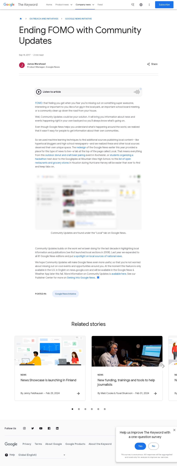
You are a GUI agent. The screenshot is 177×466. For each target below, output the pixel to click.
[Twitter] (32, 428)
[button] (152, 64)
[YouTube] (40, 428)
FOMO (38, 103)
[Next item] (163, 366)
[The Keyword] (20, 18)
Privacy (27, 444)
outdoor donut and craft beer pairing (65, 155)
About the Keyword (100, 444)
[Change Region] (42, 454)
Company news (85, 4)
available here (118, 273)
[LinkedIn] (57, 428)
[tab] (72, 409)
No (147, 452)
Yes (134, 452)
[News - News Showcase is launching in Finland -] (50, 368)
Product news (64, 4)
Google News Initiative (78, 18)
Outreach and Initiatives (44, 18)
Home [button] (49, 4)
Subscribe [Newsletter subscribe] (164, 4)
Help (10, 455)
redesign (82, 147)
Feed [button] (100, 4)
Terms (38, 444)
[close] (168, 436)
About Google (53, 444)
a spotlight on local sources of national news (98, 256)
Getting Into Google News (81, 277)
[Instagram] (24, 428)
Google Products (75, 444)
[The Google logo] (11, 444)
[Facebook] (49, 428)
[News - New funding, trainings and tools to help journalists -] (127, 368)
